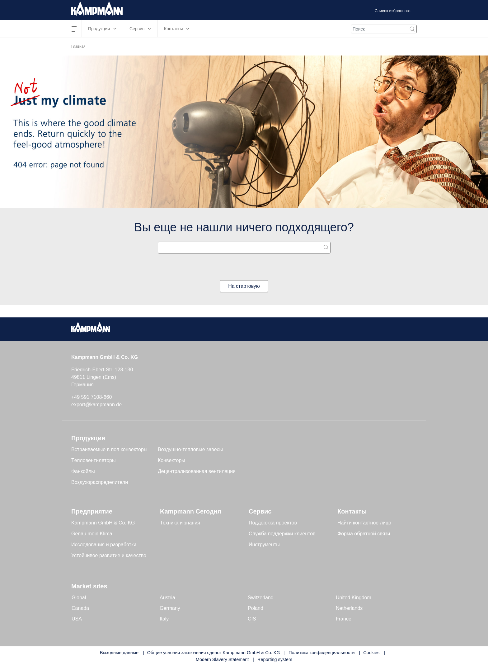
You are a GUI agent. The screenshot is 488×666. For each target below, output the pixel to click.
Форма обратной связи (363, 533)
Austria (167, 597)
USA (77, 618)
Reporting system (274, 659)
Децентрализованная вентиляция (197, 471)
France (343, 618)
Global (79, 597)
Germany (170, 608)
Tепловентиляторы (93, 460)
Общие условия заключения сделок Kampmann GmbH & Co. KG (213, 652)
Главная (78, 46)
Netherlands (349, 608)
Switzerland (261, 597)
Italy (164, 618)
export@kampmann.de (96, 404)
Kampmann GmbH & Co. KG (103, 522)
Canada (80, 608)
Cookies (371, 652)
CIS (252, 618)
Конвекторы (171, 460)
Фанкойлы (83, 471)
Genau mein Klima (91, 533)
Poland (255, 608)
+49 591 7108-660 (91, 397)
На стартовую (244, 286)
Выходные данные (119, 652)
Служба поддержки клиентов (282, 533)
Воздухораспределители (99, 482)
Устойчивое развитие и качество (108, 555)
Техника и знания (180, 522)
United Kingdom (353, 597)
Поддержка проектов (273, 522)
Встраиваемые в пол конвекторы (109, 449)
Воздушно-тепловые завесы (190, 449)
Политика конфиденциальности (321, 652)
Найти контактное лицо (364, 522)
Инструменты (264, 544)
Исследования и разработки (103, 544)
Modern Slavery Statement (222, 659)
